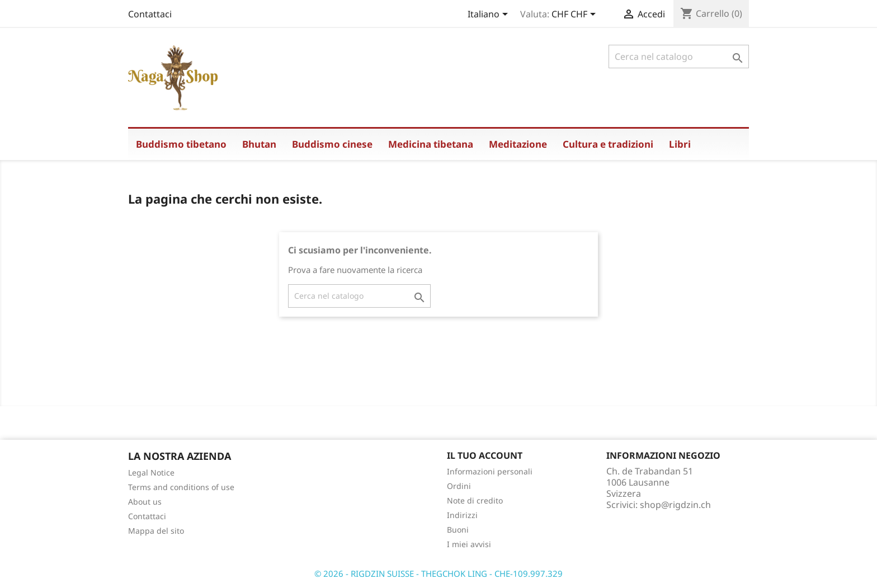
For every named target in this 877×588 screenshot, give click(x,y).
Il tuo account (484, 455)
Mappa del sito (156, 530)
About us (145, 501)
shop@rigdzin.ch (675, 504)
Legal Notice (151, 472)
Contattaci (150, 14)
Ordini (459, 486)
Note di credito (475, 500)
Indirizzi (462, 515)
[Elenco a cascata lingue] (490, 15)
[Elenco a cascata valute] (575, 15)
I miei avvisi (469, 544)
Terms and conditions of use (181, 487)
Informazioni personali (489, 471)
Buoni (458, 529)
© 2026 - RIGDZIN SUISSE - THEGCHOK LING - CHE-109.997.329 (438, 573)
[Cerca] (679, 56)
